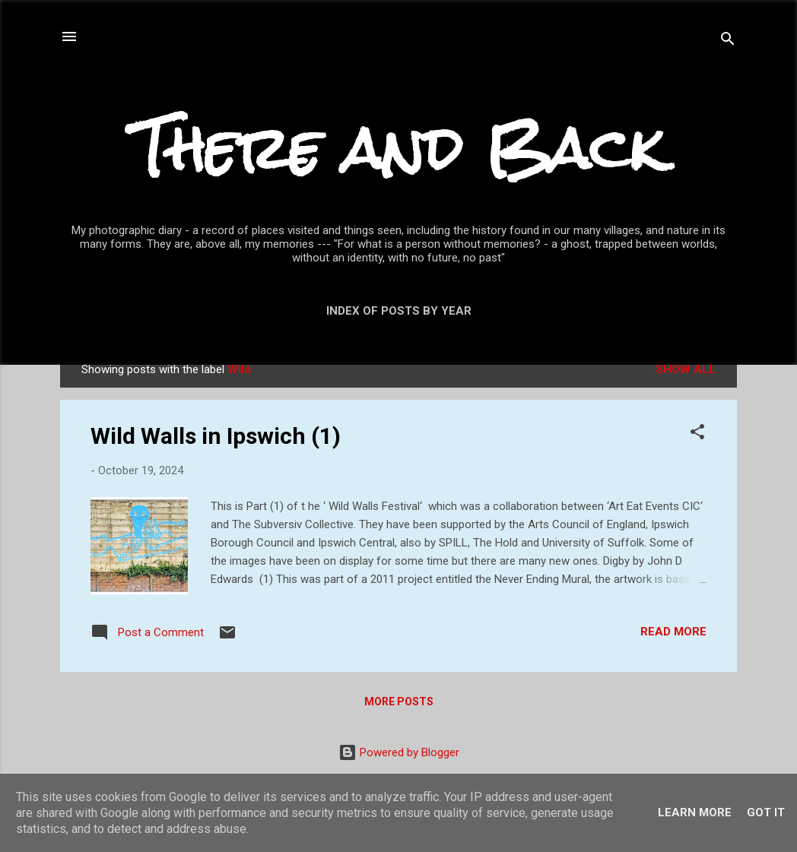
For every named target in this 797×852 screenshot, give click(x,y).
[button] (697, 434)
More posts (398, 701)
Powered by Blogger (398, 752)
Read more (673, 631)
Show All (686, 369)
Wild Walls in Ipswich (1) (215, 436)
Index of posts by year (399, 311)
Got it (766, 812)
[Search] (728, 41)
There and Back (398, 148)
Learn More (695, 812)
